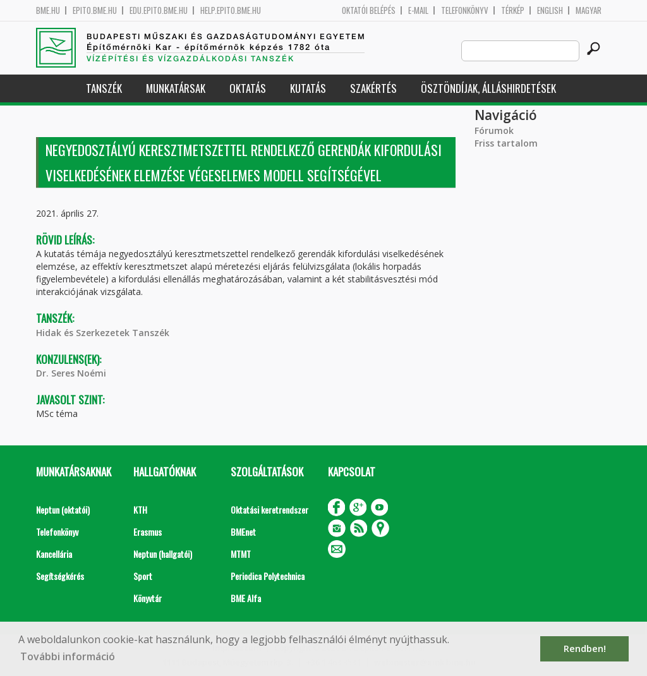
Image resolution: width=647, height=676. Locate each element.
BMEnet (243, 531)
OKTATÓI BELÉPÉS (369, 10)
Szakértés (373, 88)
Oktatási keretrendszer (269, 509)
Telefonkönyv (464, 10)
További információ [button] (67, 656)
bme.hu (48, 10)
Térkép (512, 10)
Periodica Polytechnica (268, 575)
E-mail (418, 10)
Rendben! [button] (585, 649)
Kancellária (54, 553)
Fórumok (494, 130)
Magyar (589, 10)
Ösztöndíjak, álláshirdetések (488, 88)
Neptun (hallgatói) (162, 553)
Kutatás (308, 88)
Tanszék (104, 88)
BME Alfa (246, 598)
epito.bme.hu (95, 10)
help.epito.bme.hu (230, 10)
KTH (140, 509)
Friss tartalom (506, 143)
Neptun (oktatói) (63, 509)
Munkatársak (175, 88)
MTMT (241, 553)
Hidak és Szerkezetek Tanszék (102, 333)
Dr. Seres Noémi (71, 373)
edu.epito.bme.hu (159, 10)
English (550, 10)
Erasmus (147, 531)
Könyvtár (147, 598)
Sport (142, 575)
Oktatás (247, 88)
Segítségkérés (60, 575)
